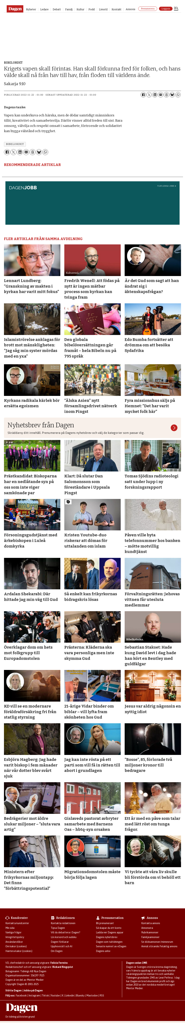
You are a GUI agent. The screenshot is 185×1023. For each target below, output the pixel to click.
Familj (68, 9)
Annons (130, 9)
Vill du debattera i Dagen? (65, 932)
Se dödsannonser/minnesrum (157, 941)
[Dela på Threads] (166, 94)
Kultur (80, 9)
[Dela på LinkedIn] (155, 94)
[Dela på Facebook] (143, 94)
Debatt (57, 9)
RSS (102, 995)
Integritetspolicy (14, 937)
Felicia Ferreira (59, 962)
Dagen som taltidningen (109, 941)
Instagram (34, 995)
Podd (92, 9)
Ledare (44, 9)
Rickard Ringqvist (62, 967)
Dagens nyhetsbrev (106, 937)
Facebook (21, 995)
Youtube (55, 995)
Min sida (9, 927)
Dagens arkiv (103, 951)
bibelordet (15, 144)
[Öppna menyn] (176, 9)
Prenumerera (147, 8)
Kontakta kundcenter (17, 923)
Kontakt (116, 9)
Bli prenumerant (105, 923)
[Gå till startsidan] (15, 8)
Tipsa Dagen (58, 927)
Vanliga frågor (13, 932)
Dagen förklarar (60, 941)
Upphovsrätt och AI (61, 946)
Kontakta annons (150, 923)
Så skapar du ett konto (108, 927)
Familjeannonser (150, 937)
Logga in (166, 8)
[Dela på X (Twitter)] (149, 94)
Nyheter (31, 9)
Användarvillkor (14, 941)
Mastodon (92, 995)
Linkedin (69, 995)
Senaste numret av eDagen (111, 946)
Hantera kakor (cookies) (18, 951)
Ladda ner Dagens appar (109, 932)
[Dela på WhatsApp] (178, 94)
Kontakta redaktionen (63, 923)
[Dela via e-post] (160, 94)
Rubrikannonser (149, 932)
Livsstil (103, 9)
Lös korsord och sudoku (63, 937)
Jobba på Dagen (33, 990)
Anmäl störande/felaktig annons (159, 946)
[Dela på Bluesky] (172, 94)
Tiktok (45, 995)
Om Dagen (57, 951)
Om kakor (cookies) (16, 946)
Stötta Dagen (13, 990)
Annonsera (147, 927)
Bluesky (80, 995)
